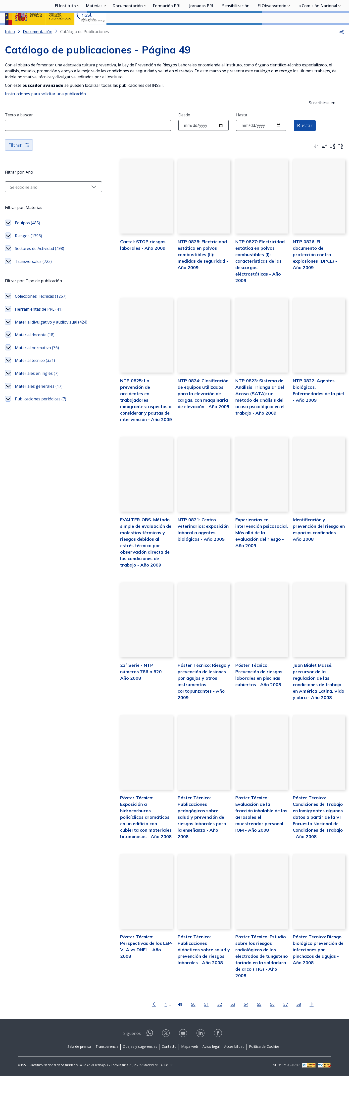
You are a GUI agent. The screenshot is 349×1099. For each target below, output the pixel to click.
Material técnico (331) (35, 380)
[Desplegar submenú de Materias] (104, 30)
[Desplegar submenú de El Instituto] (78, 30)
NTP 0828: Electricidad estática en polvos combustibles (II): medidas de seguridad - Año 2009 (193, 272)
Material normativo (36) (37, 367)
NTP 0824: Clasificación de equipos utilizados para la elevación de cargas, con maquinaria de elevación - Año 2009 (194, 416)
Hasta (241, 128)
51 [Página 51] (200, 1027)
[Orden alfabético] (332, 159)
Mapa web (189, 1069)
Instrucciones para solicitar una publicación (45, 107)
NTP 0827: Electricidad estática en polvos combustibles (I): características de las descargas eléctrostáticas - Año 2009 (253, 278)
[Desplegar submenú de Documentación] (145, 30)
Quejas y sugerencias (140, 1069)
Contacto (169, 1069)
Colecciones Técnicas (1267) (40, 309)
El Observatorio (271, 31)
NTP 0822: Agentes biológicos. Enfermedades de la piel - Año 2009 (317, 409)
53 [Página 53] (226, 1027)
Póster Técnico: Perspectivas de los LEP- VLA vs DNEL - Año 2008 (133, 972)
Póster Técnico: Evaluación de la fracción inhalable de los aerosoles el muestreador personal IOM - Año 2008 (256, 835)
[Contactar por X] (166, 1058)
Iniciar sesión (325, 11)
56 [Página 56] (266, 1027)
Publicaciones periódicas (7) (40, 418)
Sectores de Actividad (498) (39, 261)
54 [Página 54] (239, 1027)
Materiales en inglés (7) (36, 393)
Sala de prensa (79, 1069)
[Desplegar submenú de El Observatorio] (288, 30)
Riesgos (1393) (28, 249)
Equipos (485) (27, 236)
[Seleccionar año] (47, 200)
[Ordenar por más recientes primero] (316, 159)
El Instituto (65, 31)
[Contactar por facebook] (218, 1058)
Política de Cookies (264, 1069)
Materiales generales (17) (38, 405)
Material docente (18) (34, 354)
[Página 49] (173, 1027)
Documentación (127, 31)
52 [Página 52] (213, 1027)
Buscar (305, 138)
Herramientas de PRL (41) (38, 322)
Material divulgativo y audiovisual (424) (46, 338)
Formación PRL (167, 31)
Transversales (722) (33, 274)
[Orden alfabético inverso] (340, 159)
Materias (94, 31)
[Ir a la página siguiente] (305, 1027)
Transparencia (107, 1069)
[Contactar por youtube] (183, 1058)
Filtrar (19, 158)
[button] (341, 45)
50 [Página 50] (187, 1027)
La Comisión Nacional (316, 31)
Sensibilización (235, 31)
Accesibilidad (234, 1069)
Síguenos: (132, 1056)
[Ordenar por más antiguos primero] (324, 159)
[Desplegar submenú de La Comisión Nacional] (339, 30)
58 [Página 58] (292, 1027)
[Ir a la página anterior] (147, 1027)
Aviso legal (211, 1069)
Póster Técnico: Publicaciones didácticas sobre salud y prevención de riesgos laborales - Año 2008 (195, 979)
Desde (184, 128)
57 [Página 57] (279, 1027)
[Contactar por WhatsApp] (150, 1058)
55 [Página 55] (252, 1027)
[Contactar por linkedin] (201, 1058)
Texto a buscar (19, 128)
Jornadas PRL (201, 31)
